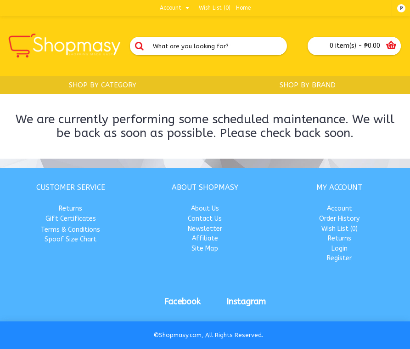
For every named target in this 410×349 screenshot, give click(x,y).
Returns (70, 208)
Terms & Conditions (70, 230)
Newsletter (205, 229)
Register (339, 258)
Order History (339, 219)
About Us (205, 208)
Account (339, 208)
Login (339, 248)
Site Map (204, 248)
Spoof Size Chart (70, 239)
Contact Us (205, 219)
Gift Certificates (70, 219)
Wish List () (339, 229)
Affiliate (205, 238)
